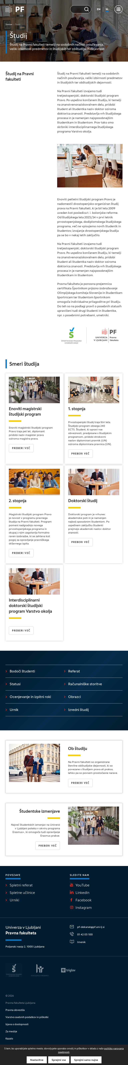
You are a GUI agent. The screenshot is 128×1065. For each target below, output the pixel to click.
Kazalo (9, 1039)
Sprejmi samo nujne (86, 1060)
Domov (9, 25)
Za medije (11, 1031)
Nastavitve (36, 1060)
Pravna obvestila (15, 1010)
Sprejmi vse (59, 1060)
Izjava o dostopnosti (17, 1024)
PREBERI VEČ (21, 448)
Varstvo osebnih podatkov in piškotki (27, 1017)
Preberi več (80, 454)
